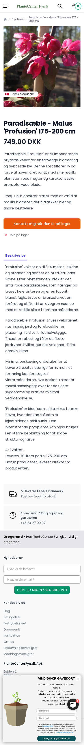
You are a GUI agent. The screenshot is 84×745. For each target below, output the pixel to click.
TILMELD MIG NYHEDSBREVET (42, 590)
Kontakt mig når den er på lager (42, 223)
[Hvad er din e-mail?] (42, 579)
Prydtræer (17, 19)
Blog (7, 611)
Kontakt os (12, 635)
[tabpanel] (42, 66)
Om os (9, 642)
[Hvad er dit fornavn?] (42, 569)
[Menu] (5, 6)
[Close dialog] (78, 678)
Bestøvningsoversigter (20, 648)
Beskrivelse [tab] (15, 255)
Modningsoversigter (19, 654)
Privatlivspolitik (47, 726)
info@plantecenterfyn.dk (64, 732)
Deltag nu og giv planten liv (56, 738)
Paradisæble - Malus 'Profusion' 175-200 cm (53, 19)
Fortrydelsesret (15, 623)
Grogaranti (12, 629)
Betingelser (12, 617)
